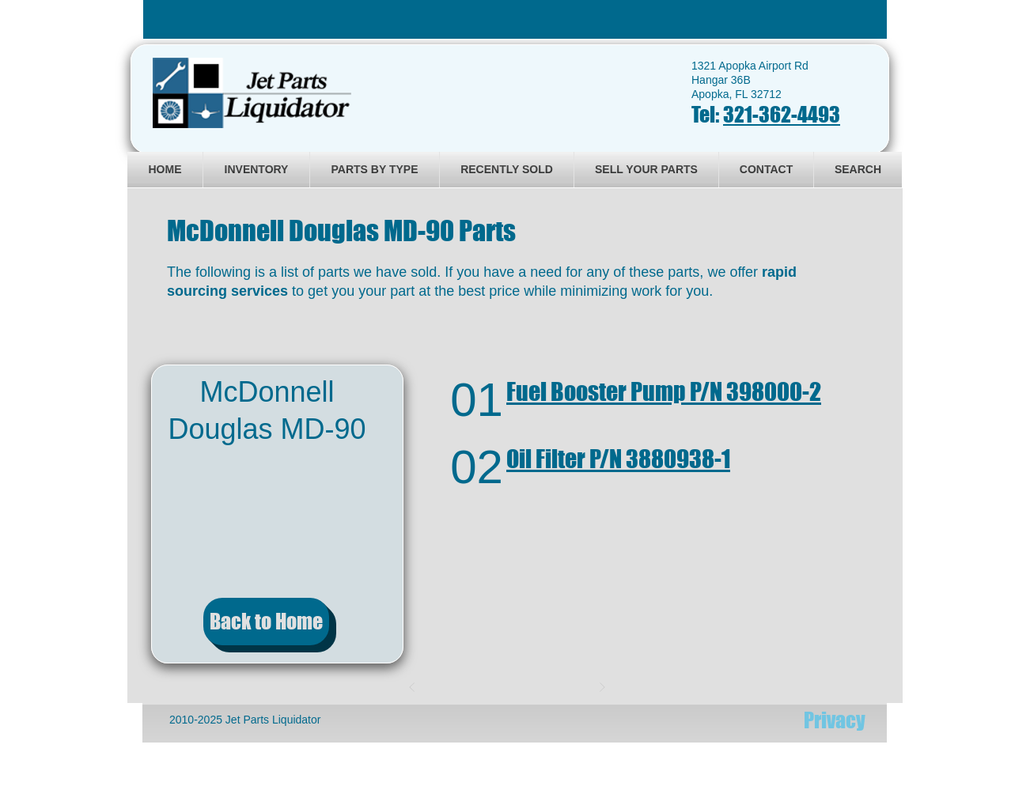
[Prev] (412, 687)
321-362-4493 (781, 114)
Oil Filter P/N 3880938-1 (618, 458)
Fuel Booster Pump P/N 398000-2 (663, 391)
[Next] (602, 687)
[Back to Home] (266, 621)
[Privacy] (834, 720)
